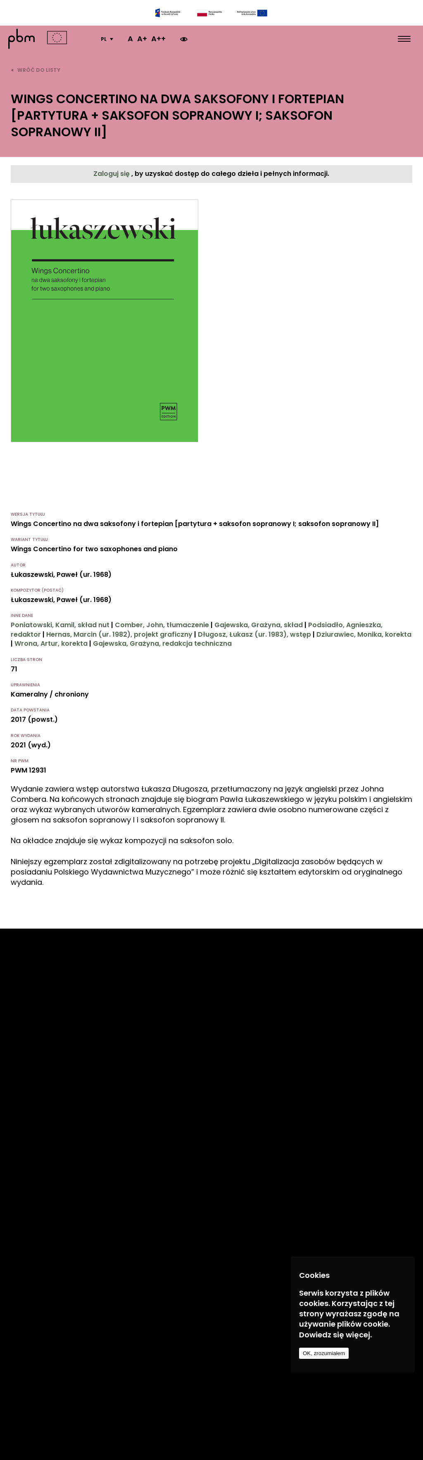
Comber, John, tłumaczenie (162, 625)
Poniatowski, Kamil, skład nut (60, 625)
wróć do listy (35, 69)
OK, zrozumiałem (324, 1353)
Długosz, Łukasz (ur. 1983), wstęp (254, 634)
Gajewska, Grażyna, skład (258, 625)
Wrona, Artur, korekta (51, 643)
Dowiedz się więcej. (335, 1335)
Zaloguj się (112, 173)
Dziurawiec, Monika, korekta (363, 634)
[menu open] (404, 39)
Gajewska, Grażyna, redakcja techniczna (162, 643)
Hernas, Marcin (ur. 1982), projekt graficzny (119, 634)
